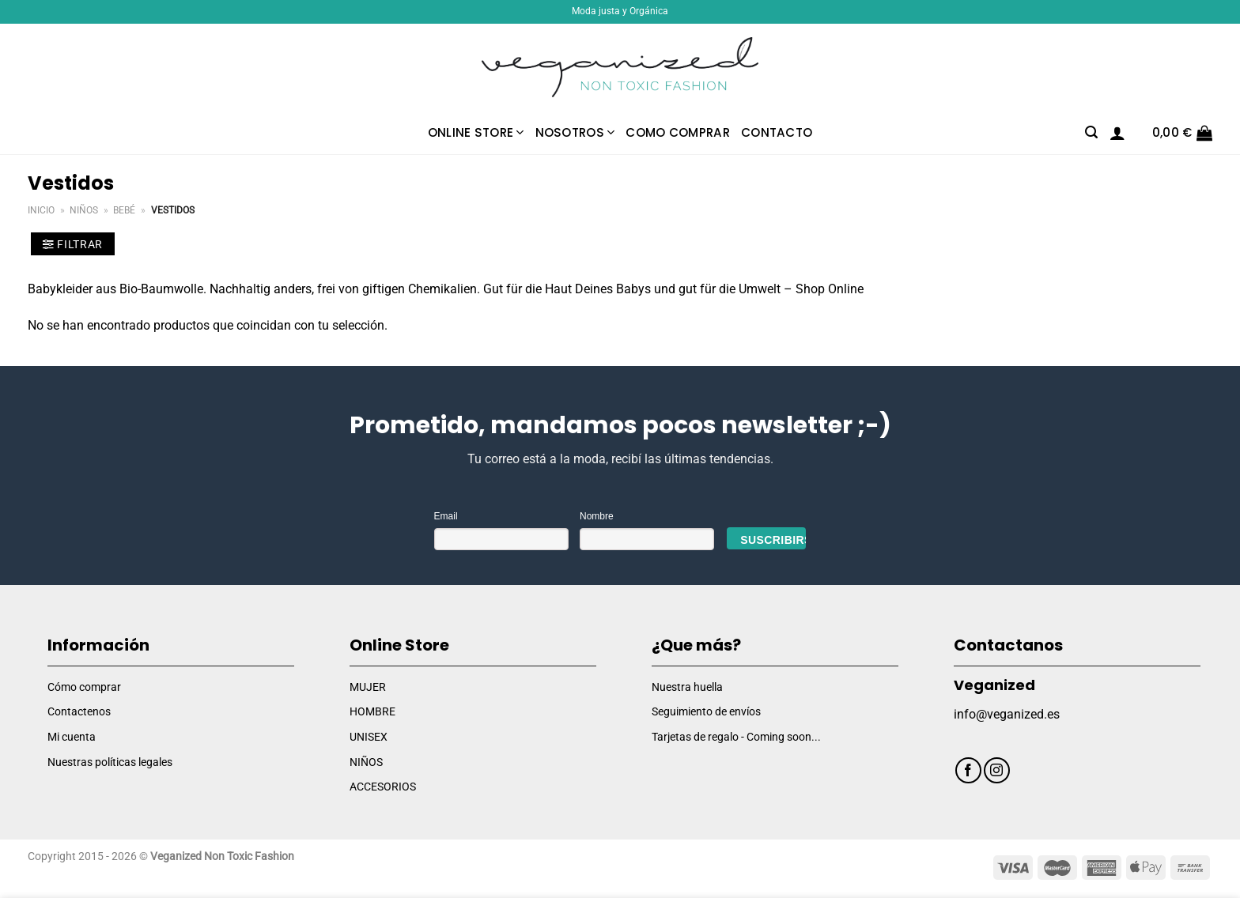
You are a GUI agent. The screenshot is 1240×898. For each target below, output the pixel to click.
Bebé (124, 210)
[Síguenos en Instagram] (997, 770)
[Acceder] (1117, 132)
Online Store (476, 132)
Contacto (776, 132)
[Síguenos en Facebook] (968, 770)
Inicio (41, 210)
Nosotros (575, 132)
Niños (84, 210)
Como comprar (678, 132)
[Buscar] (1091, 132)
